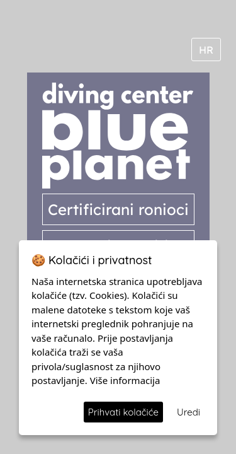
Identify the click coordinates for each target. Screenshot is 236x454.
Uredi (188, 412)
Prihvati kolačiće (123, 412)
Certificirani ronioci (118, 209)
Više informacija (125, 380)
